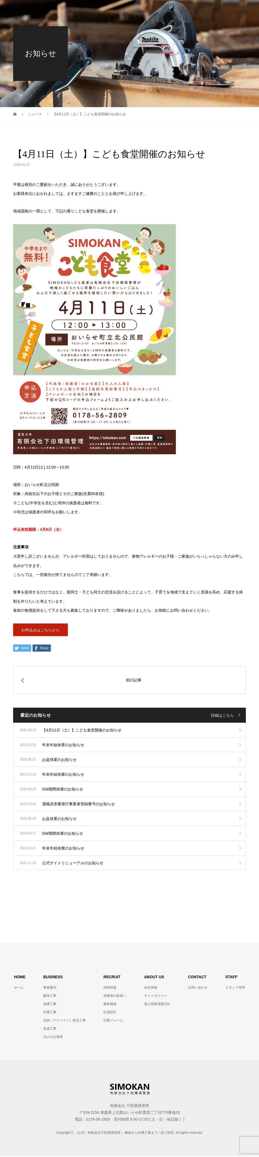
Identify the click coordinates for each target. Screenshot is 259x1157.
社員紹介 (110, 1013)
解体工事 (49, 996)
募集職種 (110, 1005)
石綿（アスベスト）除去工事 (64, 1021)
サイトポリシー (155, 996)
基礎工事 (49, 1005)
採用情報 (110, 988)
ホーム (19, 988)
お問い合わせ (198, 988)
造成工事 (49, 1029)
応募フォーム (113, 1021)
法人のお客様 (53, 1037)
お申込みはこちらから (40, 630)
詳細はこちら (222, 716)
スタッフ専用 (235, 988)
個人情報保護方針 (157, 1005)
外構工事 (49, 1013)
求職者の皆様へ (114, 996)
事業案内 (49, 988)
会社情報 (150, 988)
